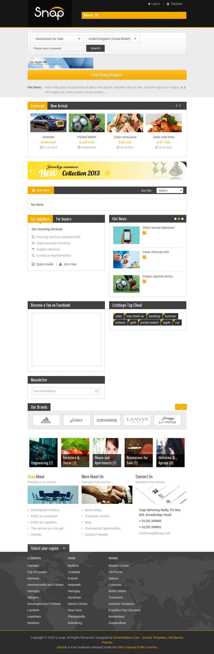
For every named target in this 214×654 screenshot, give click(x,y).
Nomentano (116, 616)
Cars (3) (164, 462)
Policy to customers (44, 516)
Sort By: (146, 190)
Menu (91, 15)
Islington (33, 597)
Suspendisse (117, 623)
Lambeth (33, 610)
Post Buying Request (107, 75)
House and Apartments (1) (74, 460)
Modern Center (118, 565)
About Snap (93, 510)
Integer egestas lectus (158, 276)
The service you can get (47, 528)
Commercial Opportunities (102, 528)
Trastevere (115, 597)
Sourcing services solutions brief (56, 237)
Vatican (113, 578)
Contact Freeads (96, 534)
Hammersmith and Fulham (45, 584)
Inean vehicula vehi (156, 252)
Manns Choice (78, 604)
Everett (72, 578)
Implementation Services (51, 243)
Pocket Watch (86, 137)
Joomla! (61, 647)
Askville (36, 534)
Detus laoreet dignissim (159, 227)
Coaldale (74, 572)
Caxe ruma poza (125, 137)
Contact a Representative (51, 255)
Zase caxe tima (163, 137)
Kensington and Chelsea (44, 604)
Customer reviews (97, 516)
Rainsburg (75, 623)
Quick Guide (42, 264)
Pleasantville (76, 616)
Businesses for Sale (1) (106, 460)
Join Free (67, 264)
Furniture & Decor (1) (40, 460)
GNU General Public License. (138, 647)
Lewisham (34, 616)
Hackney (33, 578)
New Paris (75, 610)
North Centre (117, 591)
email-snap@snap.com (154, 533)
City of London (37, 572)
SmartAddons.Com (126, 637)
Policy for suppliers (44, 522)
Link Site (46, 420)
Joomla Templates (154, 637)
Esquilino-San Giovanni (124, 610)
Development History (45, 510)
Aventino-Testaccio (121, 604)
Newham (33, 623)
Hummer (48, 137)
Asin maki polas (56, 87)
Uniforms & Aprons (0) (135, 460)
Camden (33, 565)
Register (175, 3)
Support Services (46, 249)
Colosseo (114, 584)
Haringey (33, 591)
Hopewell (74, 584)
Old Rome (115, 572)
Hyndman (74, 597)
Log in (154, 3)
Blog (88, 522)
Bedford (73, 565)
